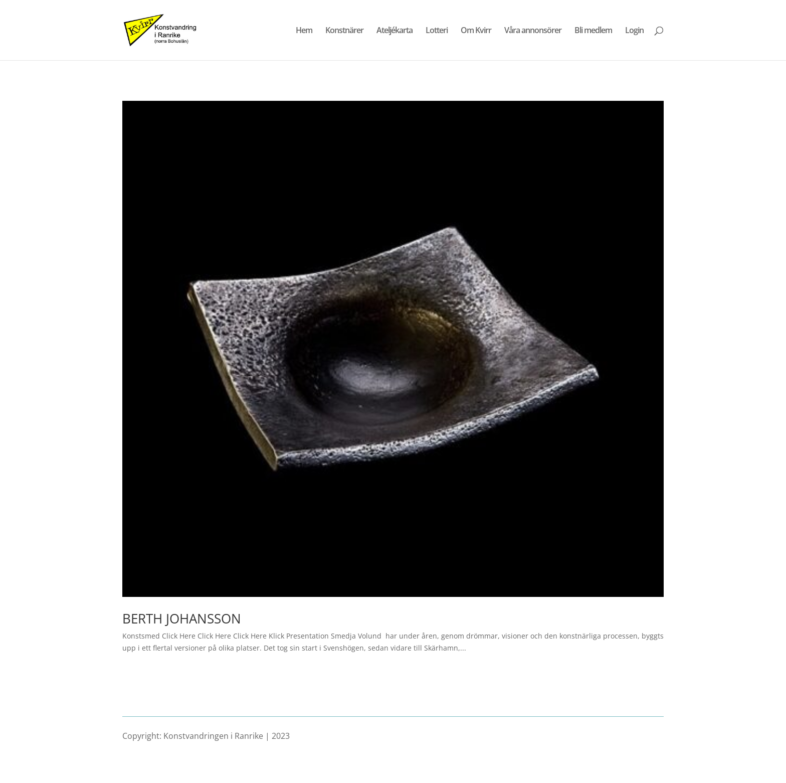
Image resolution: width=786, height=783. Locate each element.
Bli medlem (593, 31)
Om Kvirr (476, 31)
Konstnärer (344, 31)
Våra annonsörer (532, 31)
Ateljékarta (394, 31)
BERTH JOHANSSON (181, 618)
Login (634, 31)
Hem (304, 31)
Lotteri (437, 31)
